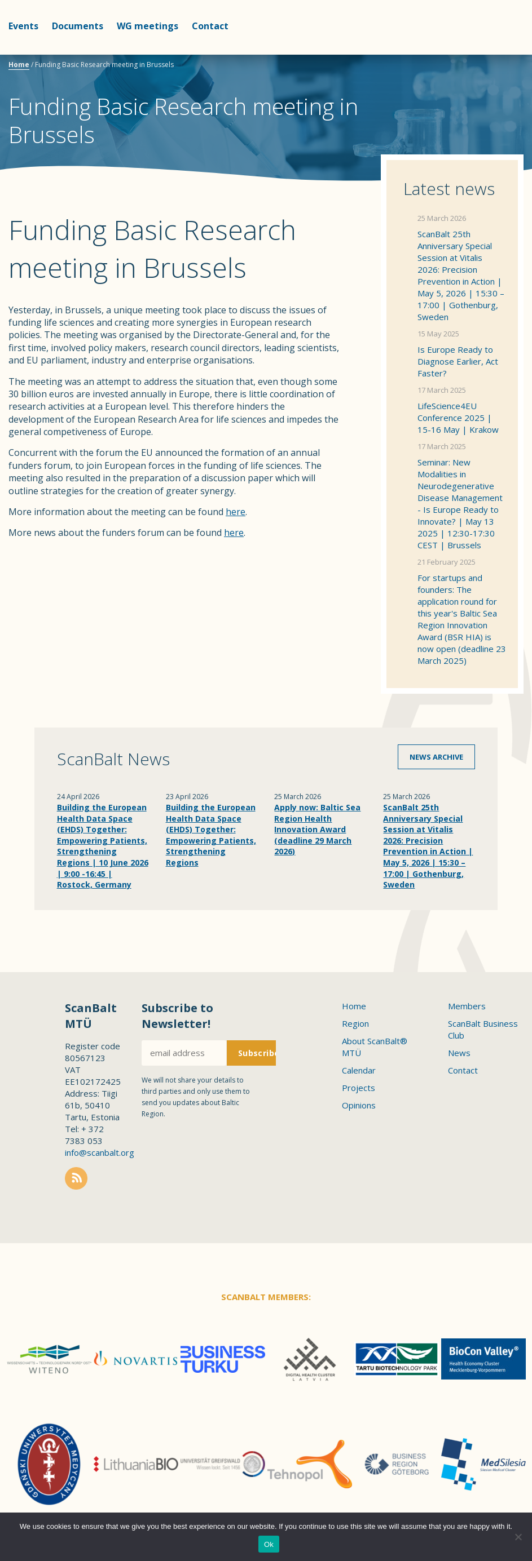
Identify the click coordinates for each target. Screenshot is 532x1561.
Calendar (359, 1070)
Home (18, 64)
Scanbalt (495, 54)
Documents (77, 26)
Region (355, 1023)
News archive (436, 757)
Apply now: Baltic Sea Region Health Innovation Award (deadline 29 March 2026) (317, 829)
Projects (358, 1087)
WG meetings (147, 26)
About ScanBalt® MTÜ (374, 1046)
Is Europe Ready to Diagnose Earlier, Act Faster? (457, 361)
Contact (210, 26)
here (235, 511)
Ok (269, 1544)
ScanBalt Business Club (483, 1029)
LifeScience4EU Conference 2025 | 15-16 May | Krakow (458, 417)
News (459, 1052)
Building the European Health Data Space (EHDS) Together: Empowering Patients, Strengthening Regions (211, 835)
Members (467, 1006)
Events (23, 26)
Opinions (359, 1105)
